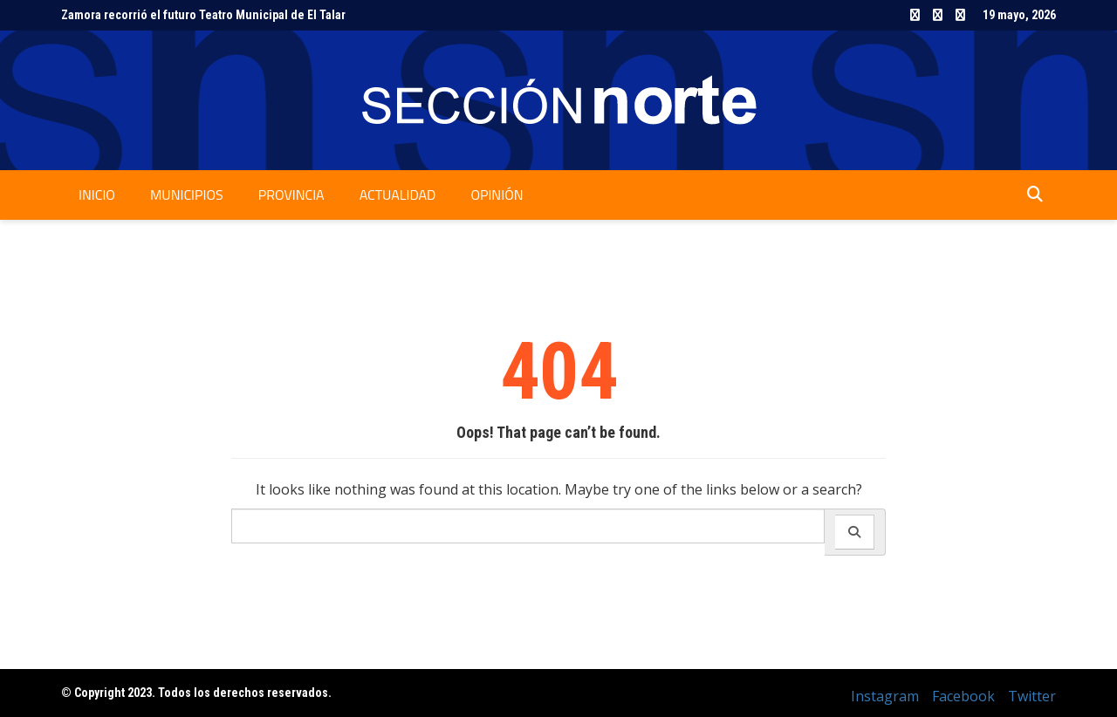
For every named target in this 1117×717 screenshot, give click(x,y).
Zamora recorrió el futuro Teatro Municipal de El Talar (203, 15)
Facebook (937, 14)
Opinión (496, 194)
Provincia (291, 194)
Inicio (97, 194)
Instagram (915, 14)
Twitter (960, 14)
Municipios (186, 194)
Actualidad (398, 194)
